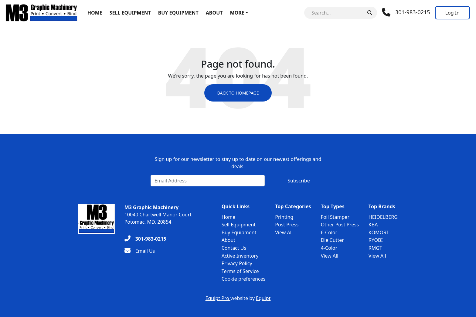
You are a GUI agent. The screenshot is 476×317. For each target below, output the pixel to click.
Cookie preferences (244, 278)
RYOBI (376, 240)
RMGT (375, 248)
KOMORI (378, 232)
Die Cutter (332, 240)
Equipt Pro (218, 298)
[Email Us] (139, 251)
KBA (373, 224)
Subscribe (298, 180)
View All (284, 232)
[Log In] (452, 12)
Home (94, 12)
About (214, 12)
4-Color (329, 248)
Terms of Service (240, 271)
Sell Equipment (130, 12)
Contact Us (234, 248)
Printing (284, 217)
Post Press (286, 224)
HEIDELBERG (383, 217)
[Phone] (406, 12)
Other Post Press (340, 224)
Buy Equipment (178, 12)
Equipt (263, 298)
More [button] (237, 12)
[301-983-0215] (145, 238)
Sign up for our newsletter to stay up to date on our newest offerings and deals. (238, 163)
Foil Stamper (335, 217)
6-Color (329, 232)
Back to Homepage (238, 93)
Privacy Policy (237, 263)
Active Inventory (240, 255)
